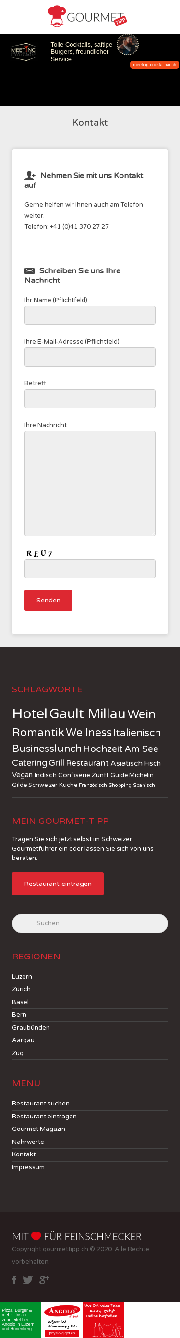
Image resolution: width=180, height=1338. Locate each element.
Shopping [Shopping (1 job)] (120, 785)
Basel (20, 1002)
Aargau (23, 1040)
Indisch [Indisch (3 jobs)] (45, 775)
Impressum (28, 1167)
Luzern (22, 977)
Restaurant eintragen (58, 884)
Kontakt (24, 1154)
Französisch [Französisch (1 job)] (93, 785)
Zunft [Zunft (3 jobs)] (100, 775)
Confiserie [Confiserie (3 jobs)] (74, 775)
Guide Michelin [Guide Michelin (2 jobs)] (132, 775)
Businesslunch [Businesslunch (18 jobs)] (47, 749)
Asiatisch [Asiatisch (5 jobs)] (126, 763)
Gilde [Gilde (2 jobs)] (19, 785)
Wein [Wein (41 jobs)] (141, 714)
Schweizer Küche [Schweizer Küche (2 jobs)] (52, 785)
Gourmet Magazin (38, 1129)
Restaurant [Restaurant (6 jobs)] (87, 763)
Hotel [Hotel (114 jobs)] (30, 713)
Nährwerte (28, 1142)
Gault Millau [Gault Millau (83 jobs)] (87, 714)
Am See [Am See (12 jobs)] (141, 749)
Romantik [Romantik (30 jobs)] (38, 732)
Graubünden (31, 1027)
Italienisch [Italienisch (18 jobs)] (137, 733)
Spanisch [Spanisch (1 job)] (144, 785)
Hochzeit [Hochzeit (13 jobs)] (103, 749)
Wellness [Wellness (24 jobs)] (89, 732)
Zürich (21, 989)
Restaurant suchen (41, 1103)
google (44, 1280)
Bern (19, 1015)
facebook (14, 1280)
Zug (18, 1053)
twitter (28, 1280)
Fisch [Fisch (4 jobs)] (152, 763)
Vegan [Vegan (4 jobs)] (22, 775)
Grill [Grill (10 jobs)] (56, 763)
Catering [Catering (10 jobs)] (29, 763)
